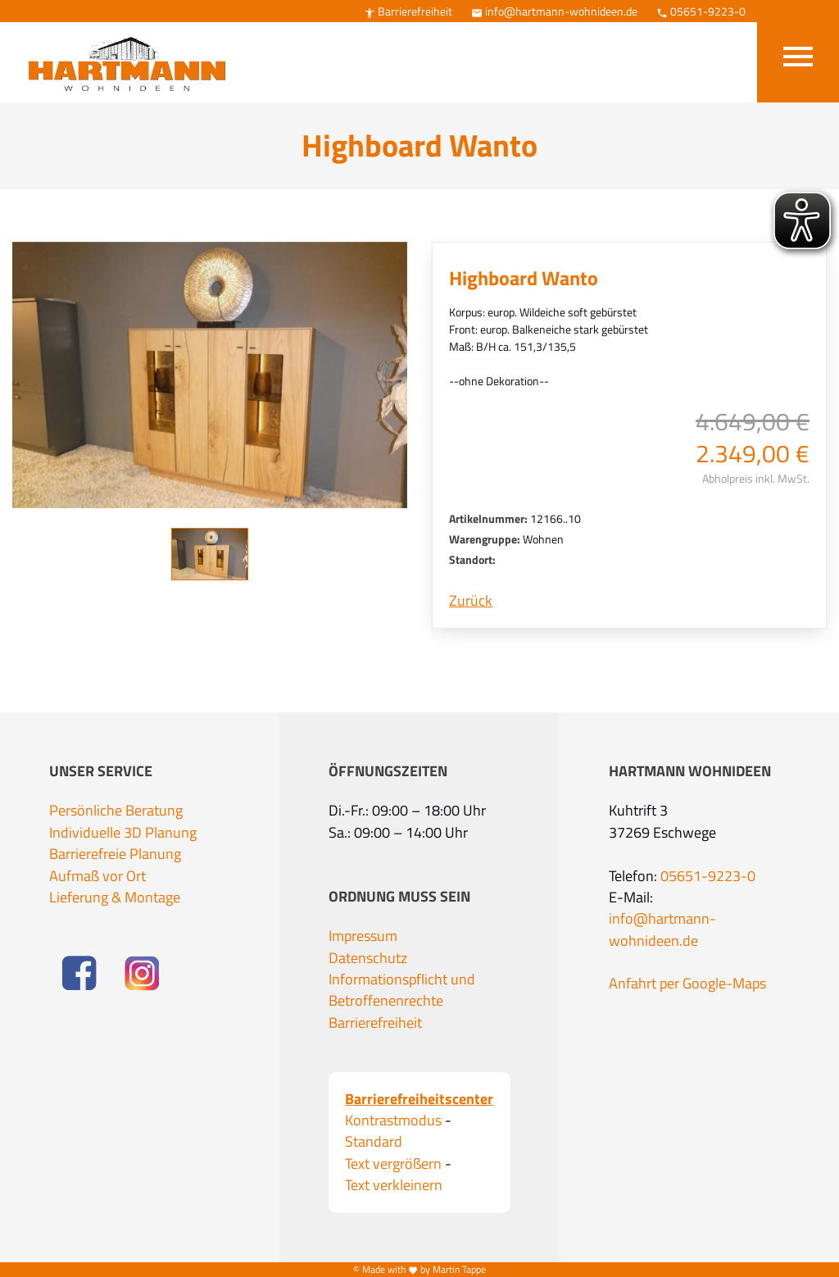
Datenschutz (368, 958)
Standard (373, 1141)
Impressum (363, 936)
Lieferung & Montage (114, 897)
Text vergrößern (393, 1164)
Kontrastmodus (393, 1120)
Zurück (470, 600)
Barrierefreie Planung (115, 854)
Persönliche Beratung (116, 810)
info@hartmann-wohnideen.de (554, 11)
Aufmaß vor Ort (97, 876)
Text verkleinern (393, 1185)
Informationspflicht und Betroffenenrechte (402, 990)
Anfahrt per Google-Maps (687, 983)
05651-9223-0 (701, 11)
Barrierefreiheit (408, 11)
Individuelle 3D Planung (123, 832)
